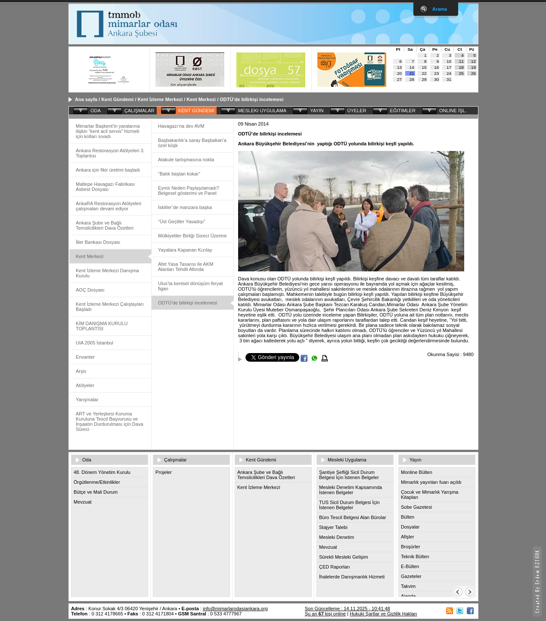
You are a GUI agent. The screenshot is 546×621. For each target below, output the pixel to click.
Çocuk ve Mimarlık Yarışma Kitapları (429, 494)
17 (449, 67)
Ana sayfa (86, 99)
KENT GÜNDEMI (196, 110)
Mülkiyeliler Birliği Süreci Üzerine (192, 235)
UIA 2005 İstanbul (94, 342)
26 (473, 73)
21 (412, 73)
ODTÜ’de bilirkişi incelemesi (251, 99)
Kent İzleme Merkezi (160, 99)
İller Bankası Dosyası (98, 242)
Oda (86, 459)
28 (412, 79)
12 (473, 61)
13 (399, 67)
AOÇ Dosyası (90, 289)
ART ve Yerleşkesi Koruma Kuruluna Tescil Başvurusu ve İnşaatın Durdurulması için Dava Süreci (109, 421)
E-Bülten (410, 566)
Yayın (415, 459)
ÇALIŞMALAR (139, 110)
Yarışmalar (87, 399)
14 (412, 67)
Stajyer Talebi (333, 527)
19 (473, 67)
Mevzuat (83, 501)
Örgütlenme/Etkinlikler (97, 482)
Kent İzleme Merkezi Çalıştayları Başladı (110, 306)
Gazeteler (411, 576)
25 (461, 73)
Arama (439, 9)
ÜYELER (356, 110)
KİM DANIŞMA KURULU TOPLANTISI (101, 326)
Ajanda (408, 596)
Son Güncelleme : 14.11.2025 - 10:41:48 (347, 608)
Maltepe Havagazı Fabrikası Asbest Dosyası (105, 186)
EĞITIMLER (403, 110)
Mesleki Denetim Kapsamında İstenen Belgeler (350, 490)
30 (436, 79)
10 (449, 61)
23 (436, 73)
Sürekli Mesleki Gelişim (343, 557)
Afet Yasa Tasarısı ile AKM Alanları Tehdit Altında (185, 266)
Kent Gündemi (117, 99)
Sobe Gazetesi (416, 507)
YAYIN (316, 110)
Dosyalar (410, 526)
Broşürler (410, 546)
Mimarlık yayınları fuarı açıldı (431, 482)
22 (424, 73)
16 (436, 67)
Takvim (408, 586)
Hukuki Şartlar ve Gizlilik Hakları (383, 613)
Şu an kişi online (325, 613)
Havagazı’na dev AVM (181, 126)
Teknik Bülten (415, 556)
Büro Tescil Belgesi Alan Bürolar (352, 517)
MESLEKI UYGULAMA (262, 110)
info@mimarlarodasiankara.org (235, 608)
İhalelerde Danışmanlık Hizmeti (352, 576)
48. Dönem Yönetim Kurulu (102, 472)
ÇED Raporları (334, 566)
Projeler (163, 472)
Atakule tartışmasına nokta (186, 159)
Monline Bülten (416, 472)
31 (449, 79)
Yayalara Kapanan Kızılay (185, 249)
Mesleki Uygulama (347, 459)
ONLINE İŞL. (453, 110)
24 (449, 73)
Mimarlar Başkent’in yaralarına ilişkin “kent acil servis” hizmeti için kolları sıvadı (108, 131)
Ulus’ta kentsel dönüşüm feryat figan (190, 286)
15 (424, 67)
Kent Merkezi (201, 99)
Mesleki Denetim (336, 537)
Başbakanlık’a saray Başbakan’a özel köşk (192, 143)
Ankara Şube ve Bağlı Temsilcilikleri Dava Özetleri (104, 225)
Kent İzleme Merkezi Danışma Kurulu (107, 273)
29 (424, 79)
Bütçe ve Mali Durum (96, 492)
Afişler (407, 536)
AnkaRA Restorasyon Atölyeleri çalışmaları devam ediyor (108, 206)
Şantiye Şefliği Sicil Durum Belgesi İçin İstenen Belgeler (349, 475)
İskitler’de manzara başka (185, 207)
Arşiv (81, 371)
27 (399, 79)
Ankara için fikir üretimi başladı (108, 169)
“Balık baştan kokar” (179, 173)
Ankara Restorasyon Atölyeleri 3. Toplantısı (110, 153)
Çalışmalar (175, 459)
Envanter (85, 357)
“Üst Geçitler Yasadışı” (181, 221)
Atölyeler (85, 385)
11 (461, 61)
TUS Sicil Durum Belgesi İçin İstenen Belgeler (349, 505)
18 (461, 67)
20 (399, 73)
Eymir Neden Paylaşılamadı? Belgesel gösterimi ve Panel (188, 190)
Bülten (407, 517)
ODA (95, 110)
